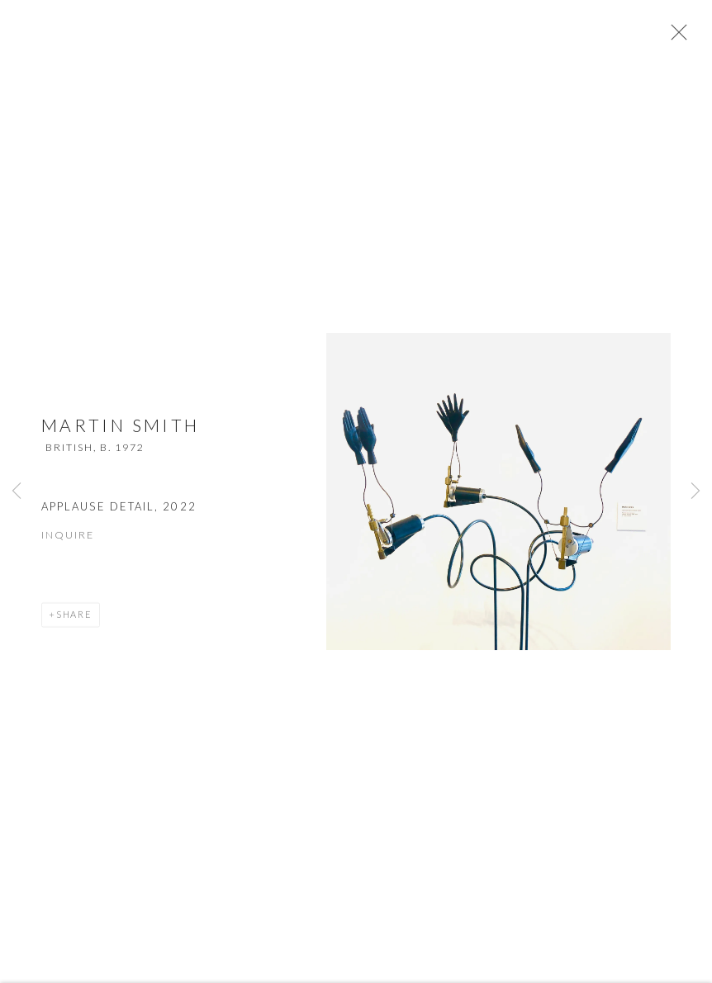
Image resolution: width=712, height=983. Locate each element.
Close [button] (686, 37)
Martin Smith (120, 434)
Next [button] (695, 492)
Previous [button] (16, 492)
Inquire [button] (67, 544)
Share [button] (74, 623)
